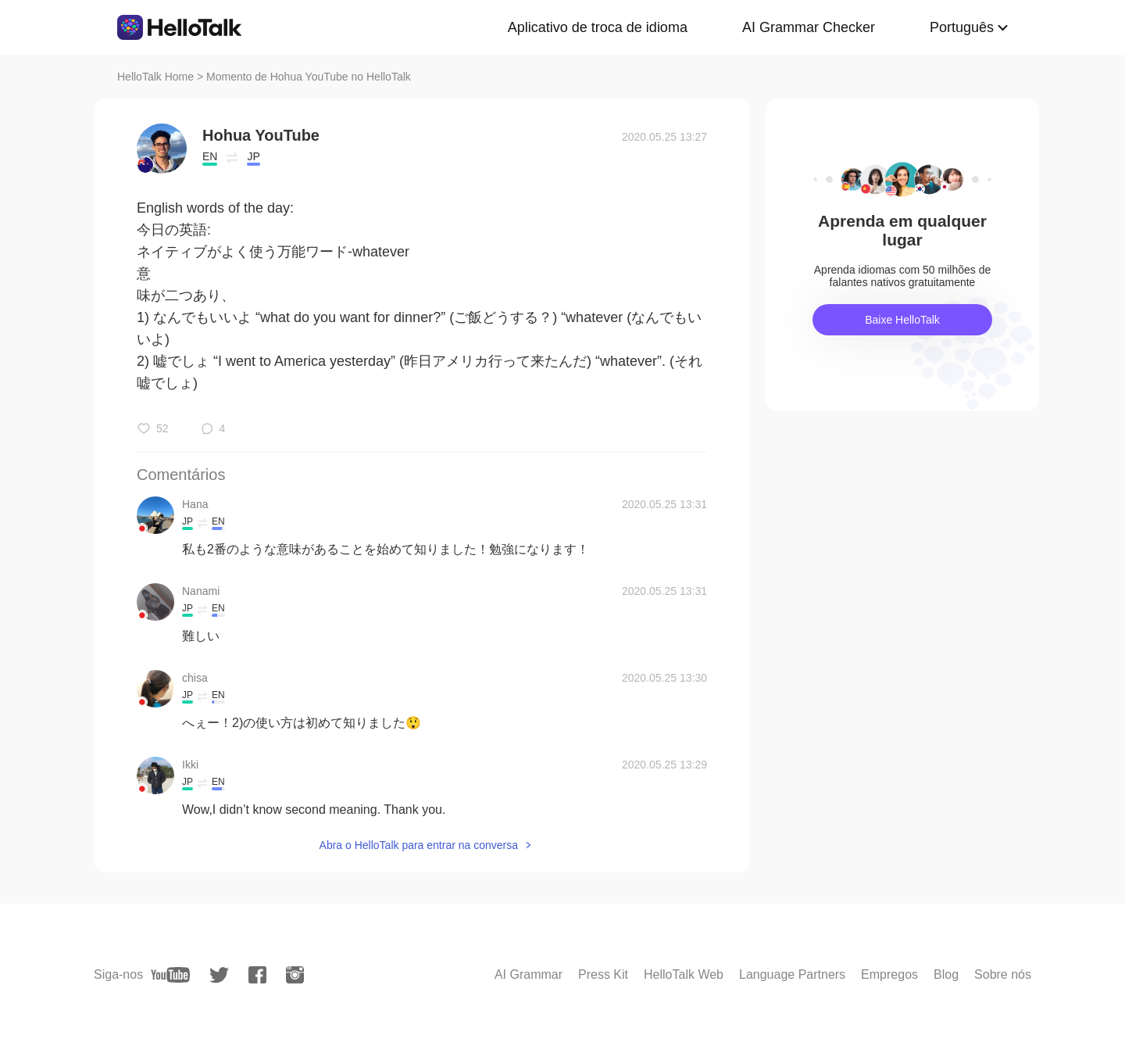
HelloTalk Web (683, 974)
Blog (946, 974)
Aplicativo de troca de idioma (598, 27)
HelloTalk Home (155, 76)
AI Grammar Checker (808, 27)
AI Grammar (528, 974)
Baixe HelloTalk (902, 319)
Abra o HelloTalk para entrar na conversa (419, 845)
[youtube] (170, 975)
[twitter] (219, 975)
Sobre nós (1002, 974)
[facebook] (257, 974)
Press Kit (603, 974)
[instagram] (295, 974)
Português (962, 27)
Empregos (889, 974)
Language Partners (792, 974)
